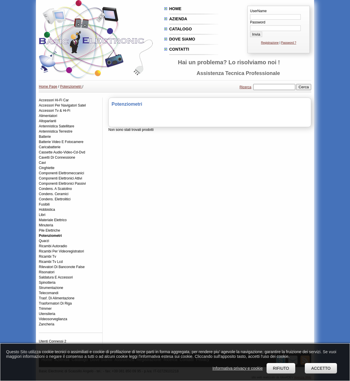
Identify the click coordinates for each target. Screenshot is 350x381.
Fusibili (44, 204)
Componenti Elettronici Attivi (60, 178)
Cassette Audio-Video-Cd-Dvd (62, 152)
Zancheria (46, 324)
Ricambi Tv (47, 256)
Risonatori (46, 272)
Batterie (45, 137)
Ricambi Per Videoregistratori (61, 251)
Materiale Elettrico (53, 220)
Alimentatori (48, 116)
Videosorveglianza (53, 319)
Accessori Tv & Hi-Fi (54, 111)
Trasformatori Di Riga (55, 303)
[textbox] (274, 87)
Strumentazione (51, 288)
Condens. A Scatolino (55, 189)
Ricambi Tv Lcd (51, 262)
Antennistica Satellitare (56, 126)
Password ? (288, 42)
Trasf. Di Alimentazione (56, 298)
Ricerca (245, 87)
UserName (258, 11)
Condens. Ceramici (53, 194)
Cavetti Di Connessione (57, 157)
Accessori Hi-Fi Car (54, 100)
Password (257, 22)
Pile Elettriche (49, 230)
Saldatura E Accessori (56, 277)
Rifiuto (281, 368)
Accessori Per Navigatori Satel (62, 105)
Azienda (178, 19)
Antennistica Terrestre (55, 131)
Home (175, 8)
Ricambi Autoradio (53, 246)
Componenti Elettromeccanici (61, 173)
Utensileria (47, 314)
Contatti (179, 49)
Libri (42, 215)
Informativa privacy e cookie (237, 368)
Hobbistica (47, 210)
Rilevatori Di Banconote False (62, 267)
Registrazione (270, 42)
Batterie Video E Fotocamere (61, 142)
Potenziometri (71, 87)
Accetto (321, 368)
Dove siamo (182, 39)
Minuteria (46, 225)
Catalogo (180, 29)
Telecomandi (48, 293)
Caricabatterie (50, 147)
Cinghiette (46, 168)
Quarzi (44, 241)
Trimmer (45, 309)
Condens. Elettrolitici (54, 199)
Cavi (42, 163)
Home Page (48, 87)
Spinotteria (47, 283)
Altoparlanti (47, 121)
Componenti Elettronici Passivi (62, 184)
